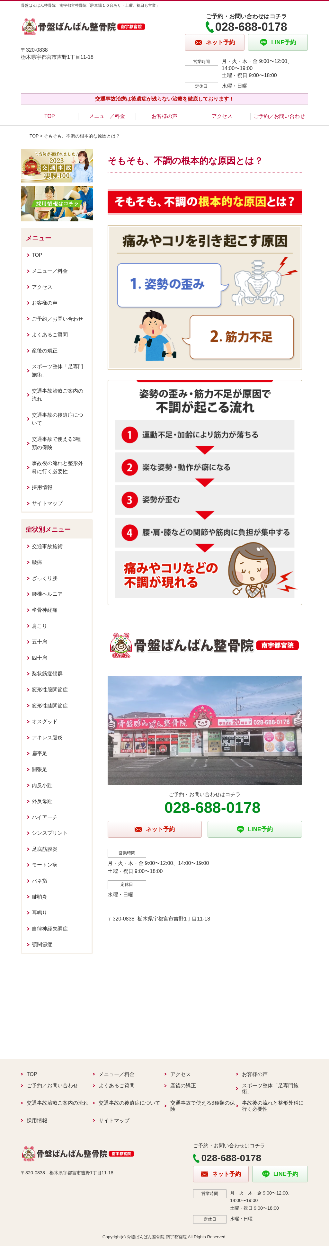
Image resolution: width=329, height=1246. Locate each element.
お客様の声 (164, 116)
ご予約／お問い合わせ (279, 116)
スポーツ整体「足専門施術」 (57, 371)
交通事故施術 (47, 546)
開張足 (39, 769)
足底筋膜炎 (45, 849)
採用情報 (42, 487)
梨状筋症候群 (47, 673)
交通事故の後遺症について (57, 419)
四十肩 (39, 658)
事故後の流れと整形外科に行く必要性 (57, 467)
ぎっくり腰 (45, 578)
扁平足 (39, 753)
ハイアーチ (45, 817)
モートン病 (45, 865)
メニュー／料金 (107, 116)
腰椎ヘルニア (47, 594)
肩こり (39, 626)
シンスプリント (50, 833)
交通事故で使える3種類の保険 (56, 443)
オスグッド (45, 721)
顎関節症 (42, 944)
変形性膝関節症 (50, 705)
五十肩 (39, 642)
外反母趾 (42, 801)
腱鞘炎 (39, 897)
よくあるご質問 (50, 334)
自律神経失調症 (50, 928)
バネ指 (39, 881)
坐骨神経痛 (45, 610)
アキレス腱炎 (47, 737)
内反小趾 (42, 785)
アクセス (222, 116)
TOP (49, 116)
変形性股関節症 (50, 689)
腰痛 (37, 562)
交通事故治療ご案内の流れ (57, 395)
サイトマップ (47, 503)
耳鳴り (39, 912)
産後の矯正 (45, 350)
